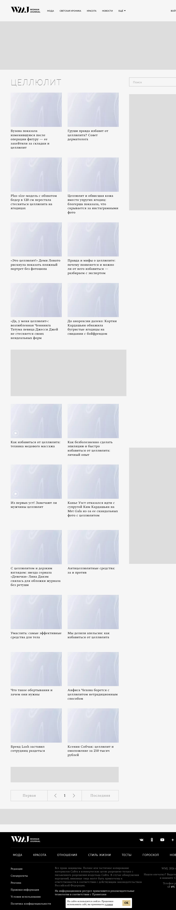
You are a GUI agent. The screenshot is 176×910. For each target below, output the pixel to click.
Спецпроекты (19, 876)
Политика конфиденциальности (31, 904)
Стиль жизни (99, 855)
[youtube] (162, 840)
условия (109, 904)
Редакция (16, 869)
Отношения (67, 855)
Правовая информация (25, 890)
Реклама (16, 883)
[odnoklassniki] (152, 840)
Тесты (127, 855)
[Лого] (25, 11)
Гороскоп (151, 855)
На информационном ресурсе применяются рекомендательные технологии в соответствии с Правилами (95, 892)
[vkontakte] (141, 840)
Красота (39, 855)
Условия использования (26, 897)
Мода (17, 855)
